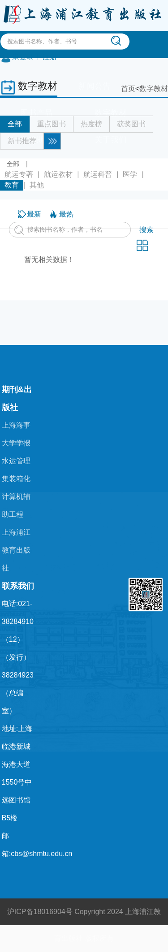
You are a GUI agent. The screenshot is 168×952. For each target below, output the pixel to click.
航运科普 (97, 174)
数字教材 (153, 88)
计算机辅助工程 (16, 505)
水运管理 (16, 461)
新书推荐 (22, 141)
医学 (130, 174)
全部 (15, 124)
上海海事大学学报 (16, 434)
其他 (37, 185)
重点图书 (51, 124)
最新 (34, 214)
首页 (128, 88)
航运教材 (58, 174)
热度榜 (91, 124)
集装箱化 (16, 478)
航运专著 (18, 174)
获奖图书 (131, 124)
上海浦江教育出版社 (16, 550)
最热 (66, 214)
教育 (11, 185)
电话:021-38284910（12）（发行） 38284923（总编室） (18, 657)
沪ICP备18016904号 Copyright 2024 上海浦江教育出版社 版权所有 (84, 925)
